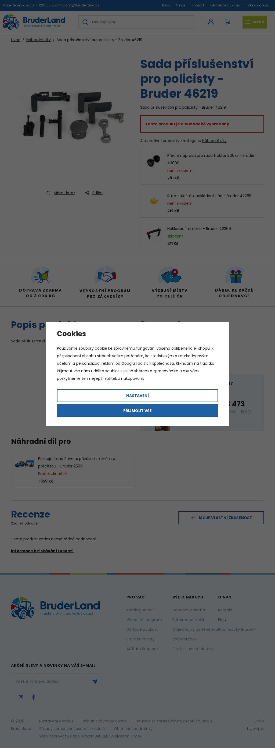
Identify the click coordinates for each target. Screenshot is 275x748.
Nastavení (137, 395)
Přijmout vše (137, 410)
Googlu (128, 363)
